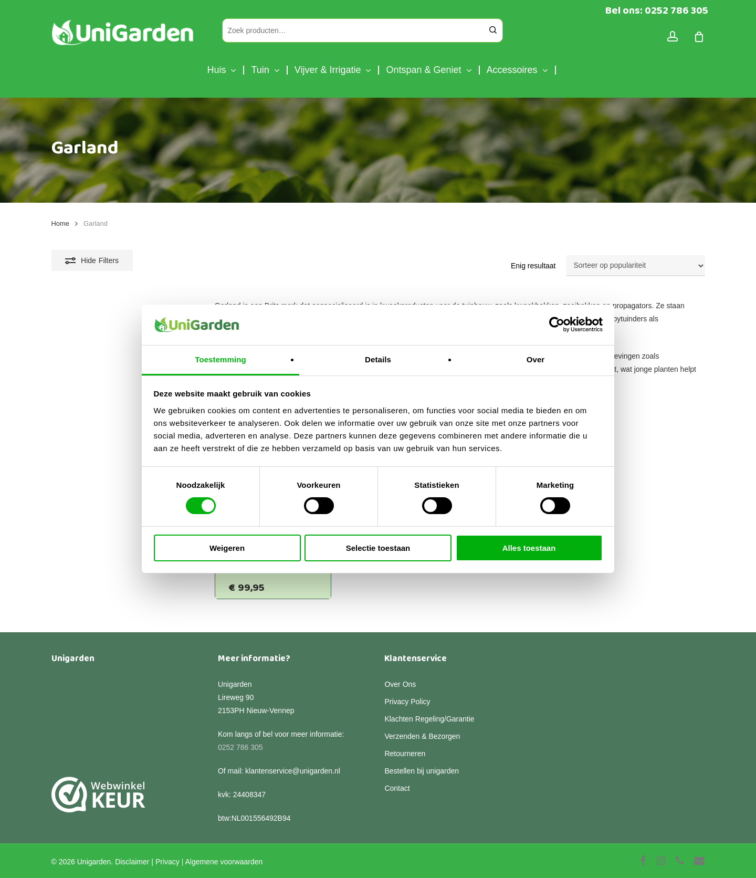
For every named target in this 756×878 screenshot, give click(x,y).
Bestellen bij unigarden (421, 771)
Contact (397, 788)
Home (60, 223)
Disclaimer (132, 862)
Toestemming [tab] (220, 359)
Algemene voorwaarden (223, 862)
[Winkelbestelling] (635, 265)
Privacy (167, 862)
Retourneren (404, 753)
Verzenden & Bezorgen (422, 736)
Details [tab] (378, 359)
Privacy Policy (407, 701)
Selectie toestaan (378, 547)
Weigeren (227, 547)
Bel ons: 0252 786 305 (656, 10)
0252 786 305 (240, 747)
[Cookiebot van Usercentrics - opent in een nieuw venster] (557, 324)
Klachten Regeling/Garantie (429, 719)
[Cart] (699, 37)
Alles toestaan (529, 547)
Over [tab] (536, 359)
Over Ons (400, 684)
